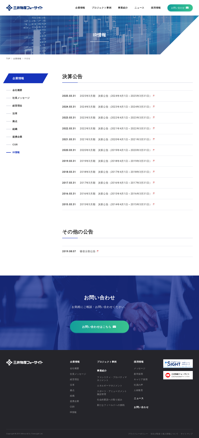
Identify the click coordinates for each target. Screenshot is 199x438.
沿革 (14, 113)
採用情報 (156, 7)
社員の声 (138, 385)
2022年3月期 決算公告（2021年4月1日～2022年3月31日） (116, 128)
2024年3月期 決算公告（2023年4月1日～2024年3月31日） (116, 106)
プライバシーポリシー (138, 434)
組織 (14, 129)
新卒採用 (138, 374)
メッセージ (139, 368)
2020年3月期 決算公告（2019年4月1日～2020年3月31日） (116, 150)
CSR (15, 144)
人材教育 (138, 390)
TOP (8, 59)
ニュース (139, 7)
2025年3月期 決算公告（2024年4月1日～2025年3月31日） (116, 95)
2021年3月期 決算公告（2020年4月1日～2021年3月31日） (116, 139)
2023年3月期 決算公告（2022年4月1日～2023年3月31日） (116, 117)
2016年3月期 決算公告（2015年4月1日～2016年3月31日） (116, 193)
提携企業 (17, 136)
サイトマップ (187, 434)
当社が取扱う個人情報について (164, 434)
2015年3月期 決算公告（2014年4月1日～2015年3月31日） (116, 204)
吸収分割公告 (88, 251)
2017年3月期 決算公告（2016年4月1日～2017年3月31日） (116, 182)
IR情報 (16, 152)
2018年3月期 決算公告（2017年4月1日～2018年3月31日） (116, 171)
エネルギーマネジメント (109, 385)
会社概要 (17, 90)
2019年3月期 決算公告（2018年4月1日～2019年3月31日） (116, 161)
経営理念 (17, 105)
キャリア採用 (141, 379)
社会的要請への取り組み (109, 399)
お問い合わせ (141, 407)
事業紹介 (123, 7)
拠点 (14, 121)
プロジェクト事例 (101, 7)
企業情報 (80, 7)
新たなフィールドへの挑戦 (111, 405)
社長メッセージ (21, 98)
